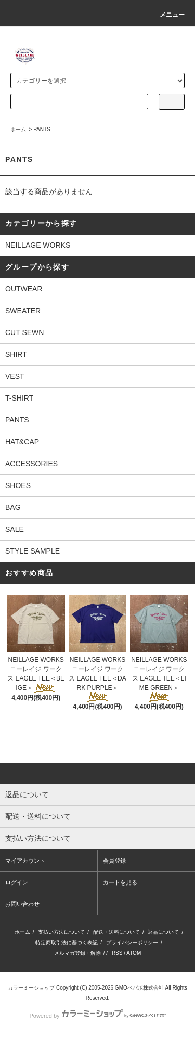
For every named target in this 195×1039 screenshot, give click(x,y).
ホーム (18, 129)
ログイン (16, 882)
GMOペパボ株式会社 (139, 988)
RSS (117, 953)
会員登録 (114, 860)
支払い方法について (61, 932)
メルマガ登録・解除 (77, 953)
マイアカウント (25, 860)
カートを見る (120, 882)
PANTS (41, 129)
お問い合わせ (22, 904)
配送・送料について (116, 932)
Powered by (97, 1015)
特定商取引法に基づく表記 (66, 942)
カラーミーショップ (31, 988)
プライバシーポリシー (132, 942)
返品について (163, 932)
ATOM (133, 953)
